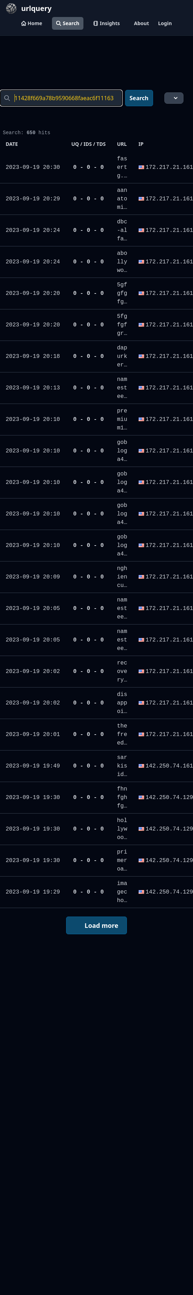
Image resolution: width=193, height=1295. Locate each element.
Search (67, 23)
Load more (96, 925)
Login (165, 23)
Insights (106, 23)
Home (31, 23)
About (141, 23)
